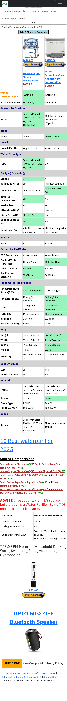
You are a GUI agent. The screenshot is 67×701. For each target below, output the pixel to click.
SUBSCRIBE (12, 663)
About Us (15, 673)
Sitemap (6, 676)
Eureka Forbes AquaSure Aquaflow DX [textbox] (22, 27)
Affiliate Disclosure (45, 673)
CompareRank (34, 676)
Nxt (2, 11)
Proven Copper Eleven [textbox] (13, 18)
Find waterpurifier (16, 11)
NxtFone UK (19, 676)
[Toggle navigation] (60, 3)
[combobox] (33, 18)
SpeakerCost (50, 676)
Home (5, 673)
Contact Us (27, 673)
